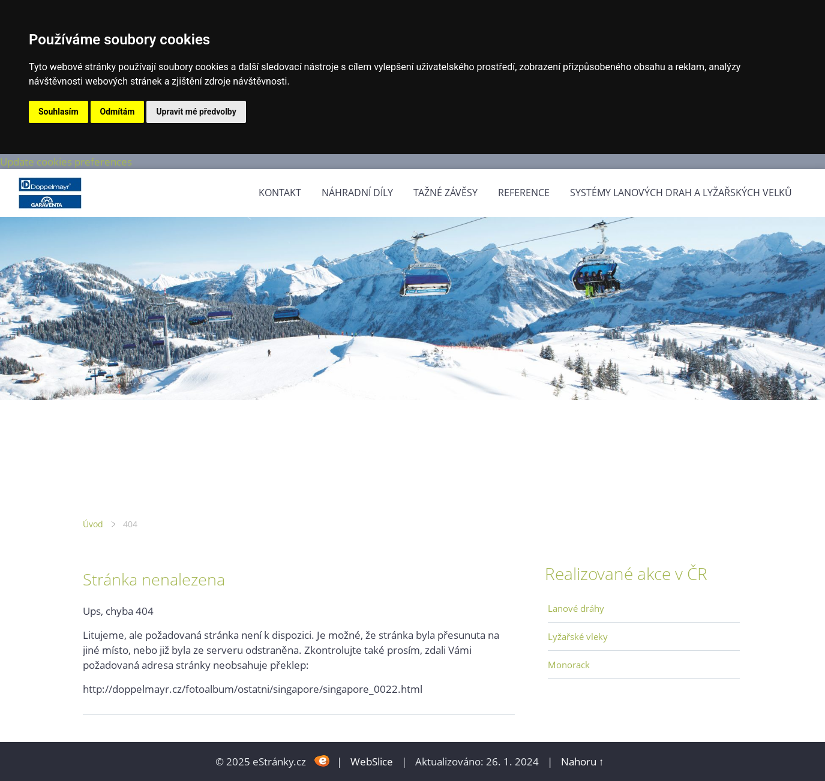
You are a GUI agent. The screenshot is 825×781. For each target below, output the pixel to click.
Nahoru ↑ (582, 761)
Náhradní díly (357, 192)
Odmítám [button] (117, 111)
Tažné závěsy (445, 192)
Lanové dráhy (576, 608)
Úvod (93, 524)
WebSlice (371, 761)
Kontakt (280, 192)
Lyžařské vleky (578, 636)
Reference (524, 192)
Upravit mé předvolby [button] (196, 111)
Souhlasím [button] (58, 111)
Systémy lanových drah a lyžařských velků (681, 192)
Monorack (569, 665)
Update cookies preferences (66, 162)
